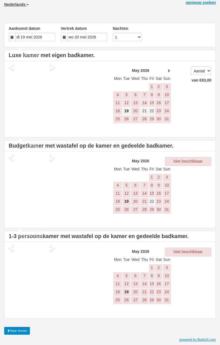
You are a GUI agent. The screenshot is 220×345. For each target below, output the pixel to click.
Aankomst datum (24, 28)
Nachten (120, 28)
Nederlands (16, 4)
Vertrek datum (74, 28)
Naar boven (17, 331)
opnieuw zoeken (201, 2)
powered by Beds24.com (197, 340)
